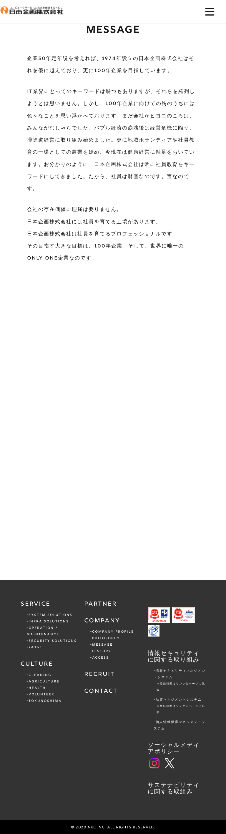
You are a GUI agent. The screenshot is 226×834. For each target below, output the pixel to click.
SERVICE (35, 604)
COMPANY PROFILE (113, 631)
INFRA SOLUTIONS (49, 621)
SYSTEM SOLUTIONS (50, 615)
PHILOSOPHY (106, 638)
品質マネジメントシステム (180, 706)
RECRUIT (99, 674)
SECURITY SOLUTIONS (53, 641)
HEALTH (37, 688)
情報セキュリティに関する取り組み (174, 656)
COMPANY (102, 621)
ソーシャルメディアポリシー (174, 748)
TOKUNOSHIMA (45, 701)
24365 (35, 647)
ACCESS (100, 657)
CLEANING (40, 675)
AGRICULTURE (44, 681)
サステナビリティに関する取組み (174, 788)
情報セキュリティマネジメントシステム (179, 681)
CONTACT (101, 691)
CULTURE (37, 664)
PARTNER (100, 604)
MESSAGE (102, 644)
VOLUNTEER (41, 694)
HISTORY (101, 651)
